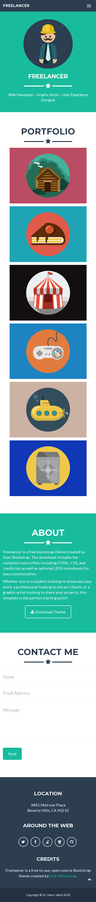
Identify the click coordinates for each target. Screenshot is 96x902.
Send (12, 754)
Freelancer (16, 5)
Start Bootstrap (63, 875)
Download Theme (48, 612)
